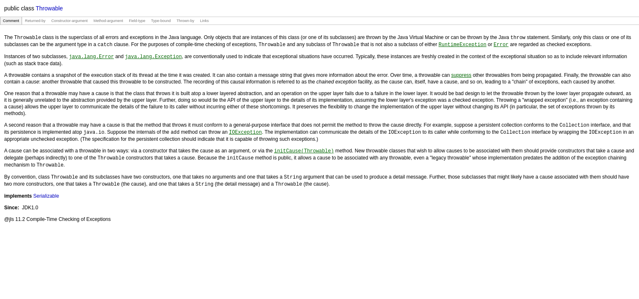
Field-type (137, 21)
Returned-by (35, 21)
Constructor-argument (69, 21)
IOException (245, 130)
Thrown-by (185, 21)
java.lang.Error (91, 55)
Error (501, 43)
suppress (461, 74)
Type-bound (161, 21)
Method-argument (108, 21)
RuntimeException (462, 43)
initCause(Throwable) (304, 148)
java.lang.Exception (153, 55)
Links (204, 21)
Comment (11, 21)
